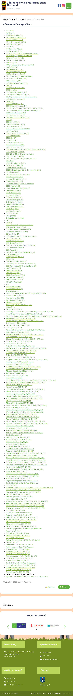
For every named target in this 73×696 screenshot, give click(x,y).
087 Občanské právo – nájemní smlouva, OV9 (23, 111)
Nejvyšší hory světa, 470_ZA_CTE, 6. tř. (20, 346)
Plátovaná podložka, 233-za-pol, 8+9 (20, 371)
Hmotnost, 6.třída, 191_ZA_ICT (17, 442)
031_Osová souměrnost (15, 241)
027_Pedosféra (11, 250)
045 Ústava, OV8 (12, 209)
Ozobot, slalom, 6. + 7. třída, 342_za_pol (20, 563)
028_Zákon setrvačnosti (15, 248)
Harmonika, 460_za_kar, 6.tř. (16, 499)
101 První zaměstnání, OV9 (16, 79)
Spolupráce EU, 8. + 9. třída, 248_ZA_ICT (21, 565)
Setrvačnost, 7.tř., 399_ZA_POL (17, 572)
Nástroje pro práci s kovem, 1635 (18, 437)
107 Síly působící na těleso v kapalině (20, 65)
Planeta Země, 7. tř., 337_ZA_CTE (18, 524)
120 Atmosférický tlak (14, 35)
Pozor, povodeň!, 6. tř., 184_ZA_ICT (19, 515)
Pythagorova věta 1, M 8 (15, 298)
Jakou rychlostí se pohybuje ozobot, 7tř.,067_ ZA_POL (26, 465)
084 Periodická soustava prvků (17, 117)
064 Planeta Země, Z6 (14, 165)
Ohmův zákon (11, 485)
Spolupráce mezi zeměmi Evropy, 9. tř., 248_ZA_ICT (25, 389)
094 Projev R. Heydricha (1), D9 (17, 95)
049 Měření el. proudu (14, 200)
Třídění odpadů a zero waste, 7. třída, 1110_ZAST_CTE (26, 462)
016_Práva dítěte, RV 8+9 (15, 275)
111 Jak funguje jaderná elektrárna (19, 56)
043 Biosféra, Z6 (12, 213)
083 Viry (9, 120)
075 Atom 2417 (11, 140)
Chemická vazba (12, 291)
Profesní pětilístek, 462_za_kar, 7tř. (19, 497)
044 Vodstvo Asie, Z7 (13, 211)
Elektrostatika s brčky (14, 289)
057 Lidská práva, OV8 (14, 181)
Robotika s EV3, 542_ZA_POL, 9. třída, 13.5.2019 (23, 490)
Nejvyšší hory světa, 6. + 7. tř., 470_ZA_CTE (21, 517)
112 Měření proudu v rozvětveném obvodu (22, 53)
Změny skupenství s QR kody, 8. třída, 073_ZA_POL (25, 508)
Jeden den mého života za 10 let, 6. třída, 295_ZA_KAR (26, 405)
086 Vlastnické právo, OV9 (16, 113)
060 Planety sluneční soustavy (17, 175)
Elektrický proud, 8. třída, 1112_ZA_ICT (20, 353)
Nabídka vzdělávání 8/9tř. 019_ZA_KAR (20, 567)
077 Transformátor (13, 136)
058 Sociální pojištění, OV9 (16, 179)
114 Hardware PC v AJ (14, 49)
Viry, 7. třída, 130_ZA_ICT (15, 538)
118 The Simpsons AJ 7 (14, 40)
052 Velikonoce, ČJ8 (13, 193)
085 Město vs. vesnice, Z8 (15, 115)
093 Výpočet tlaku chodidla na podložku (21, 97)
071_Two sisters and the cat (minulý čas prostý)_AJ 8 (25, 149)
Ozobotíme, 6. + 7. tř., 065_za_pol (18, 551)
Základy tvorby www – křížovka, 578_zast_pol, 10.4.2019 (27, 501)
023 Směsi (10, 259)
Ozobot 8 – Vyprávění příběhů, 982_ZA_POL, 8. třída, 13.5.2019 (29, 487)
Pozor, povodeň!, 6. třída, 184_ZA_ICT (20, 451)
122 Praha (9, 31)
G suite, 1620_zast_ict (14, 328)
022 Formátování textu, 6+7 (16, 261)
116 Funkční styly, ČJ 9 (14, 44)
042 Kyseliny (11, 216)
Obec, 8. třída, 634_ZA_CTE (16, 472)
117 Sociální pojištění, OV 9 (16, 42)
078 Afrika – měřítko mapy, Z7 (17, 133)
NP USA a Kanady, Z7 (14, 282)
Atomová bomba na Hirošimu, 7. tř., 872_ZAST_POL (25, 458)
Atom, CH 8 (10, 307)
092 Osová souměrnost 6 (15, 99)
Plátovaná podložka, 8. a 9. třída (18, 535)
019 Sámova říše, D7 (13, 268)
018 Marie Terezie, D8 (14, 270)
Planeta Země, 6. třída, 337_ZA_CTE (19, 403)
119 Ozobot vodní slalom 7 (16, 37)
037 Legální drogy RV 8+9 (16, 227)
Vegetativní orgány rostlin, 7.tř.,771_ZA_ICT (22, 481)
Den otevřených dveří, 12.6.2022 (18, 129)
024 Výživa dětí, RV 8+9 (15, 257)
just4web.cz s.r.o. (60, 693)
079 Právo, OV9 (12, 131)
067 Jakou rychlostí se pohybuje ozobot (21, 159)
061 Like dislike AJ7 (13, 172)
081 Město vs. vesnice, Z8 (15, 124)
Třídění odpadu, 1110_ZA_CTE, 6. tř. (19, 337)
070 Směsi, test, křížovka (15, 152)
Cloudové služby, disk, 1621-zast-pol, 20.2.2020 (23, 366)
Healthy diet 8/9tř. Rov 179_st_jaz (18, 570)
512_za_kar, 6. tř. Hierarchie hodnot (19, 513)
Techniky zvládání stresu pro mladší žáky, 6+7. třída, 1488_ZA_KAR (31, 380)
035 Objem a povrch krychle (17, 232)
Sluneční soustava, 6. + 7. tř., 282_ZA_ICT (21, 519)
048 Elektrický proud (14, 202)
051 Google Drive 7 (13, 195)
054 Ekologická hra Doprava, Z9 (18, 188)
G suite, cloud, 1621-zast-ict (16, 323)
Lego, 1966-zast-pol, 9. (14, 378)
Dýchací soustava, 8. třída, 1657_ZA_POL (21, 350)
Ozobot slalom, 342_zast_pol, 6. (18, 446)
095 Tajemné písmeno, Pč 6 (16, 92)
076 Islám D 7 (11, 138)
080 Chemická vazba (14, 127)
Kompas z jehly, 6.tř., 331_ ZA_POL (18, 467)
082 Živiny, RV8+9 (12, 122)
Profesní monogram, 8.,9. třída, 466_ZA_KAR (22, 417)
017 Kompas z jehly (13, 273)
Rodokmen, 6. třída (13, 531)
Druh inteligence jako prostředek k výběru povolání (26, 293)
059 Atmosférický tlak (14, 177)
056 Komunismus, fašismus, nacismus (20, 184)
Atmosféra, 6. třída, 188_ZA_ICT (17, 561)
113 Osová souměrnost (14, 51)
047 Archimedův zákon (15, 204)
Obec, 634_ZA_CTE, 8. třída (16, 344)
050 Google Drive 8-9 (14, 197)
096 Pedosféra (11, 90)
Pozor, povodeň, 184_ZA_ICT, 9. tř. (18, 332)
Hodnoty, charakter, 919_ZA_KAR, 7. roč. (21, 318)
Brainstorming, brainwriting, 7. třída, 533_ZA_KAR (24, 410)
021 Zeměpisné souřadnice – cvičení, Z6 (21, 264)
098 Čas (9, 85)
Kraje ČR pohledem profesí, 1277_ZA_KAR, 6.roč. (24, 314)
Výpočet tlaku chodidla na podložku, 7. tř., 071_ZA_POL (27, 577)
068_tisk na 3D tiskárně (15, 156)
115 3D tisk (10, 47)
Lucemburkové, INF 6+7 (15, 296)
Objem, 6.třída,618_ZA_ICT (16, 444)
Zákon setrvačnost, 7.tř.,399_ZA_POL (20, 426)
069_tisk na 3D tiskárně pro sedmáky (20, 154)
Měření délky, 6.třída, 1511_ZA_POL (19, 440)
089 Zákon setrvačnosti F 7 (16, 106)
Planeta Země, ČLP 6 (14, 302)
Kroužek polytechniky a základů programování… (24, 529)
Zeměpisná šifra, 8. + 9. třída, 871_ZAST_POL (22, 476)
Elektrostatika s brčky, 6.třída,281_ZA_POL (22, 369)
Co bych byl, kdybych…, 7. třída (17, 533)
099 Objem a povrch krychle (17, 83)
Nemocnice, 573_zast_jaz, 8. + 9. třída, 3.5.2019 (23, 492)
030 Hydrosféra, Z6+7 (14, 243)
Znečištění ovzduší (13, 286)
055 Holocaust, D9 (13, 186)
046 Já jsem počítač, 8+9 (15, 207)
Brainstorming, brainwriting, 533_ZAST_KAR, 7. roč (25, 321)
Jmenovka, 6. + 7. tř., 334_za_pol (18, 549)
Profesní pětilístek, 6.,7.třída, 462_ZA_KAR (21, 419)
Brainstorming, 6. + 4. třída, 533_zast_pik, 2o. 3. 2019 (25, 503)
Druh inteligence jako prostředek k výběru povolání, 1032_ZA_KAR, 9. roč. (34, 316)
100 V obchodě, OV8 (13, 81)
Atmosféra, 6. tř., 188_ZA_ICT (16, 387)
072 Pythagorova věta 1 (15, 147)
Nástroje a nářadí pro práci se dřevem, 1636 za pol (24, 433)
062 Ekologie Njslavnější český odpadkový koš (23, 170)
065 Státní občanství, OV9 (16, 163)
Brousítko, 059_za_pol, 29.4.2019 (18, 494)
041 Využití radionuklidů (15, 218)
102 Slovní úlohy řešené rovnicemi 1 (19, 76)
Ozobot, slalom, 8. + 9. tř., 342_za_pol (19, 558)
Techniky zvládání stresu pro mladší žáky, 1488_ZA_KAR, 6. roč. (29, 312)
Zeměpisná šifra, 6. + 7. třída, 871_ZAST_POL (22, 474)
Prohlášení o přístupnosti (10, 693)
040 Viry (9, 220)
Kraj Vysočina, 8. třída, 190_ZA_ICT (18, 478)
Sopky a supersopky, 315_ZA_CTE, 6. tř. (20, 394)
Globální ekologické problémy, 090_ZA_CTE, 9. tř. (25, 334)
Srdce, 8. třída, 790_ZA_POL (16, 355)
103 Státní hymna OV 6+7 (15, 74)
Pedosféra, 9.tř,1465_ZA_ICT (16, 373)
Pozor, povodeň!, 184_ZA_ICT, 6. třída (20, 362)
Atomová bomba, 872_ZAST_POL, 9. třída (21, 456)
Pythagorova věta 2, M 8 (15, 300)
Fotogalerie (20, 19)
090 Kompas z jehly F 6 (14, 104)
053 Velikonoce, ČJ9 (13, 191)
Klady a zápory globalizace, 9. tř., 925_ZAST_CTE (24, 398)
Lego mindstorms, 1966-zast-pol (18, 325)
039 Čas (9, 222)
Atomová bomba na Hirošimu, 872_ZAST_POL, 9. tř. (25, 330)
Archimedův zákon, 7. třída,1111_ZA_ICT (20, 357)
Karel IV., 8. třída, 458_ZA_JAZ (17, 408)
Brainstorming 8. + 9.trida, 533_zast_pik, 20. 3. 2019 (25, 506)
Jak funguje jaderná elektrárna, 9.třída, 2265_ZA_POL (26, 348)
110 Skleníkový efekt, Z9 (15, 58)
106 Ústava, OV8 (12, 67)
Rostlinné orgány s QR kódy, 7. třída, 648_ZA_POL (24, 469)
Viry (7, 284)
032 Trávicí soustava (13, 238)
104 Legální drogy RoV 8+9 (16, 72)
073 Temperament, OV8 (15, 145)
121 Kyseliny (10, 33)
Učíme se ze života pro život (34, 19)
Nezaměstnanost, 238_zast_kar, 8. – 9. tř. (21, 526)
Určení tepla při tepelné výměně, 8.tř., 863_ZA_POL (25, 421)
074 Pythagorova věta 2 (15, 143)
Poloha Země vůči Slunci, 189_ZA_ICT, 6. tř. (22, 392)
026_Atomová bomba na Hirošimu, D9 (20, 252)
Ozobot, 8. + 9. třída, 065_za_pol (18, 554)
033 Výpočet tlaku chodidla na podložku (21, 236)
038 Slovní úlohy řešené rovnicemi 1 (19, 225)
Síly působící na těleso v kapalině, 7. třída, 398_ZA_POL (27, 360)
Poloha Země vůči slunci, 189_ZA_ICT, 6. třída (23, 540)
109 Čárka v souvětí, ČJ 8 (15, 60)
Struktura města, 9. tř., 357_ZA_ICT (19, 385)
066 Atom (9, 161)
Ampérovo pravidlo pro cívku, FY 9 (19, 305)
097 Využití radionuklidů (15, 88)
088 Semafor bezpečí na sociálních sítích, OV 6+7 (24, 108)
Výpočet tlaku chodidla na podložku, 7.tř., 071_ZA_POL (26, 424)
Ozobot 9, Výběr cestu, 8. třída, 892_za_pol (22, 483)
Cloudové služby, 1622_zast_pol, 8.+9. (20, 449)
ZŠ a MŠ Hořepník (9, 19)
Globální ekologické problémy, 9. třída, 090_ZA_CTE (26, 453)
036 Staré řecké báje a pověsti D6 (18, 229)
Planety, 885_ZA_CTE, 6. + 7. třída (18, 401)
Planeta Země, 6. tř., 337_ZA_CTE (18, 522)
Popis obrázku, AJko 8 (14, 280)
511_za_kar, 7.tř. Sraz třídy (15, 510)
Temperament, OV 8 (14, 309)
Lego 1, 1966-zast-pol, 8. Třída (17, 376)
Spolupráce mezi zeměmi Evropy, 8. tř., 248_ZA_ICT (25, 382)
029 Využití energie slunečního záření (20, 245)
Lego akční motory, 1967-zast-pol (18, 364)
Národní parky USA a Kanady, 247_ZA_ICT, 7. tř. (23, 396)
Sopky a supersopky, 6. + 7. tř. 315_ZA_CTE (21, 556)
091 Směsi (9, 101)
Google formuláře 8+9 (14, 277)
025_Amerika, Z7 (12, 254)
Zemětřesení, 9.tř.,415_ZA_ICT (17, 428)
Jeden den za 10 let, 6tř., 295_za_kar (19, 545)
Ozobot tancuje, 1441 (14, 435)
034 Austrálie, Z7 (12, 234)
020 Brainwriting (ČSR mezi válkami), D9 (21, 266)
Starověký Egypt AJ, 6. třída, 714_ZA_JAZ (21, 414)
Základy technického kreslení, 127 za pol (21, 430)
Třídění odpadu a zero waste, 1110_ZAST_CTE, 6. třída (26, 460)
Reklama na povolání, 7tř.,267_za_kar (20, 547)
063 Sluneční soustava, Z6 (16, 168)
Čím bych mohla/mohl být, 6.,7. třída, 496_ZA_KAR (24, 412)
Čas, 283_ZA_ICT (12, 542)
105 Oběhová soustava (14, 69)
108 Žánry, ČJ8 (11, 63)
